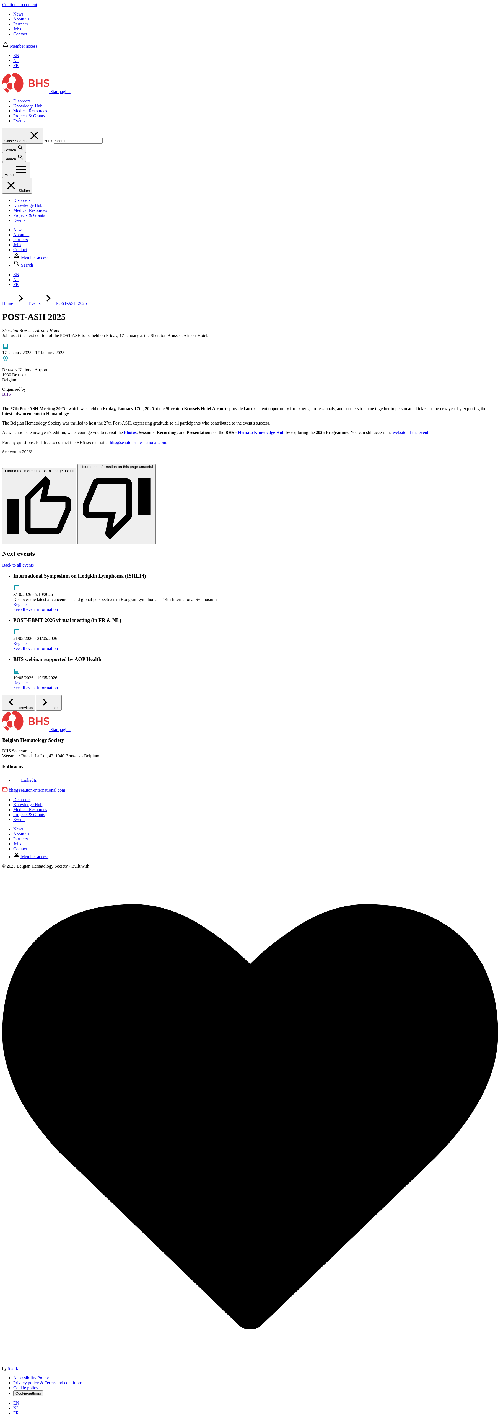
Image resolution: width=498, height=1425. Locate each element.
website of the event (410, 432)
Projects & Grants (29, 116)
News (18, 14)
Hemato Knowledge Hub (261, 432)
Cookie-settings (28, 1393)
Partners (20, 24)
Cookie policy (25, 1387)
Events (19, 121)
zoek (48, 140)
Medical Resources (30, 111)
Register (20, 604)
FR (16, 65)
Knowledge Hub (27, 106)
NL (16, 60)
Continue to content (19, 4)
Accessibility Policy (31, 1377)
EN (16, 55)
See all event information (35, 609)
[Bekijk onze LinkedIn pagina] (25, 780)
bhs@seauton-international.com (138, 442)
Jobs (17, 29)
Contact (20, 34)
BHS (6, 394)
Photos (130, 432)
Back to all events (18, 565)
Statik (13, 1368)
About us (21, 19)
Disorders (21, 101)
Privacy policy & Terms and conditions (48, 1382)
